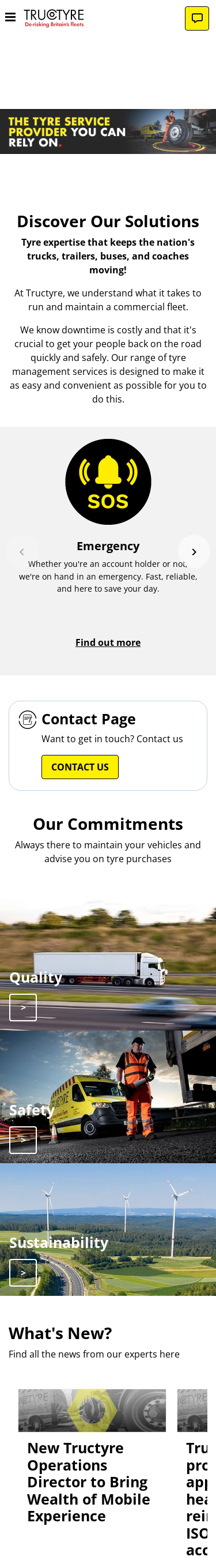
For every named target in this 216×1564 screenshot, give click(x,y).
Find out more (108, 642)
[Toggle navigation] (10, 18)
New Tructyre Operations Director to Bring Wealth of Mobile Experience (88, 1481)
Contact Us (80, 767)
